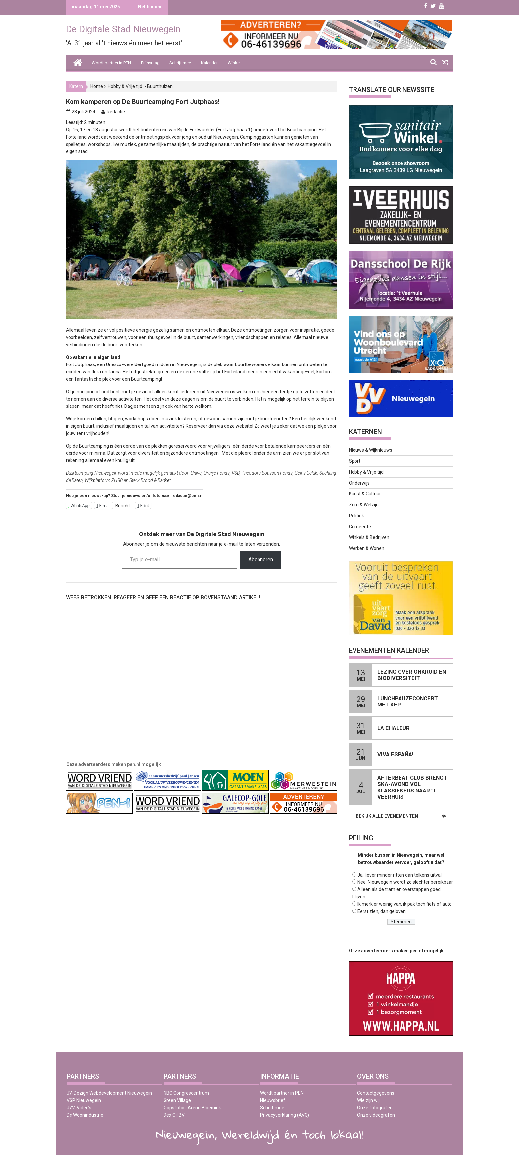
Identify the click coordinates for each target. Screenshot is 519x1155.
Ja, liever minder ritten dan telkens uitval (399, 874)
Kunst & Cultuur (365, 493)
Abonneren (260, 559)
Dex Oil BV (174, 1115)
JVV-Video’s (79, 1107)
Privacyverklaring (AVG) (284, 1115)
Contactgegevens (375, 1093)
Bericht (122, 505)
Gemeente (360, 526)
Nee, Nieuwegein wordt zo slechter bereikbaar (405, 882)
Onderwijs (359, 483)
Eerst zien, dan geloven (381, 911)
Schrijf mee (180, 62)
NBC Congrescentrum (186, 1093)
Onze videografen (376, 1115)
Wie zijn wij (368, 1100)
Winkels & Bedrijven (369, 537)
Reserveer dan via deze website (219, 426)
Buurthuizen (160, 86)
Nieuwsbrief (272, 1100)
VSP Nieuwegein (84, 1100)
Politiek (356, 515)
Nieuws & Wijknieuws (370, 450)
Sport (354, 461)
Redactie (116, 111)
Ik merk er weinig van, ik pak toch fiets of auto (404, 904)
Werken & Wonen (366, 548)
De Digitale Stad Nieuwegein (123, 29)
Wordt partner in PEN (111, 62)
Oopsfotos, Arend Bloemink (192, 1107)
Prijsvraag (150, 62)
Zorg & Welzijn (364, 504)
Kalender (209, 62)
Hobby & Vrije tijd (125, 86)
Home (96, 86)
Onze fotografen (375, 1107)
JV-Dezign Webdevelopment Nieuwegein (109, 1093)
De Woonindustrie (85, 1115)
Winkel (234, 62)
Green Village (177, 1100)
